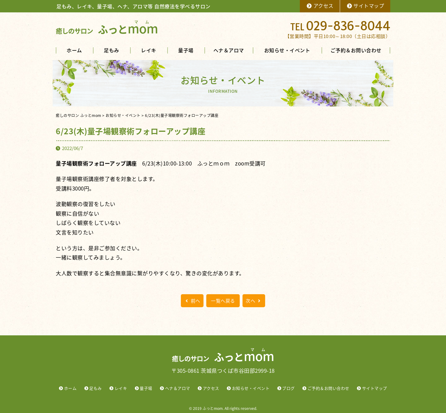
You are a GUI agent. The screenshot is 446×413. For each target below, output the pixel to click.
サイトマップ (365, 5)
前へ (192, 300)
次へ (254, 300)
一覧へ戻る (223, 300)
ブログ (288, 388)
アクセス (320, 5)
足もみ (111, 50)
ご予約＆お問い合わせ (356, 50)
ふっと (107, 29)
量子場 (186, 50)
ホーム (74, 50)
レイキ (148, 50)
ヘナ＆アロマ (228, 50)
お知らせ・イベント (287, 50)
